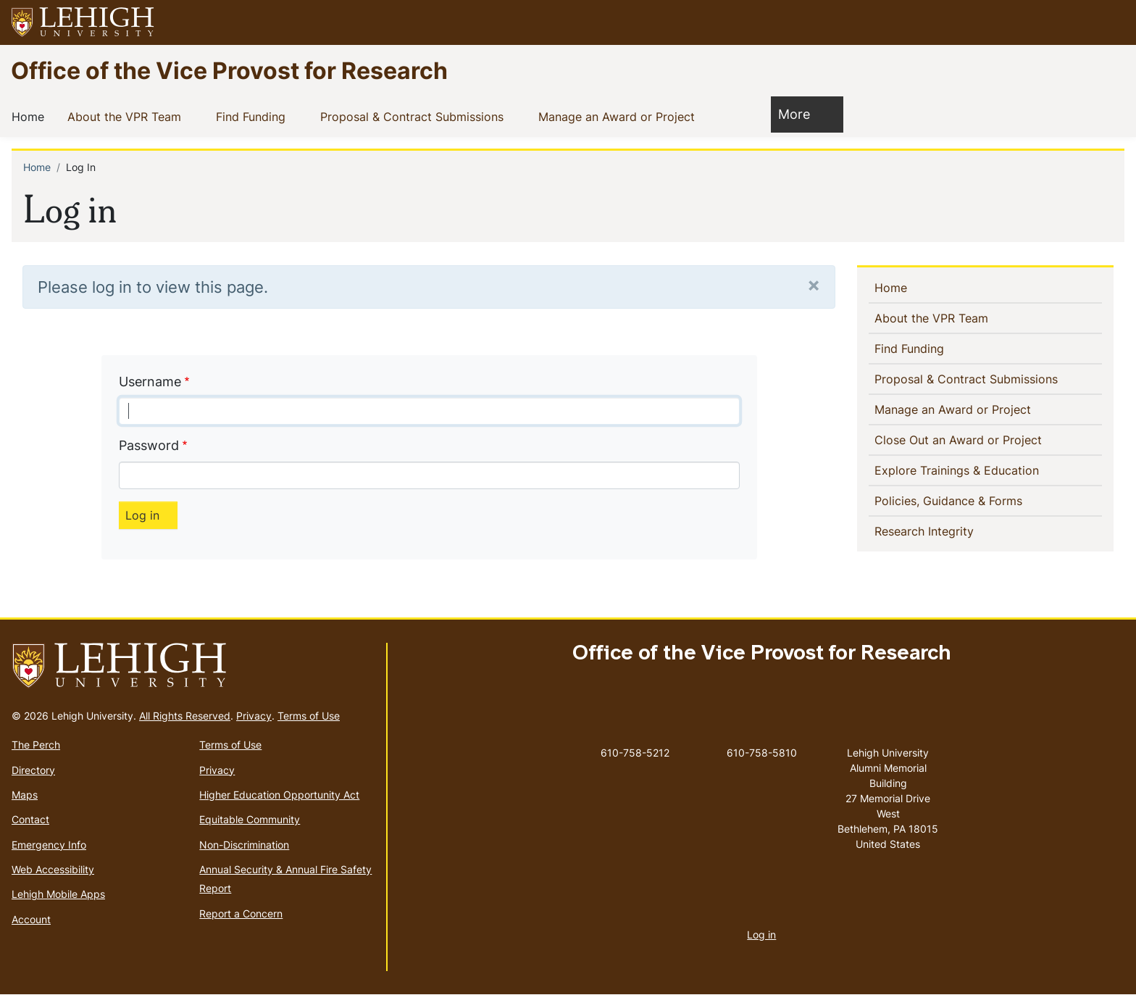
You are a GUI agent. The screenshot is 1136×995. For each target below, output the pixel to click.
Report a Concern (241, 913)
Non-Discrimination (244, 845)
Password (149, 445)
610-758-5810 (762, 752)
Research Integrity (927, 530)
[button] (1111, 22)
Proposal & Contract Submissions (414, 116)
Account (31, 919)
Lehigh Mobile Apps (58, 894)
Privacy (254, 716)
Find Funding (253, 116)
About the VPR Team (127, 116)
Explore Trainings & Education (959, 469)
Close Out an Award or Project (981, 439)
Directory (33, 770)
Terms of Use (308, 716)
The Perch (36, 745)
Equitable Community (249, 819)
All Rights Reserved (184, 716)
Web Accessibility (53, 869)
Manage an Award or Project (619, 116)
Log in (761, 934)
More (801, 113)
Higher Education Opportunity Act (279, 795)
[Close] (814, 284)
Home (31, 116)
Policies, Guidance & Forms (951, 500)
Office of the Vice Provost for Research (229, 70)
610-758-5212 (635, 752)
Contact (30, 819)
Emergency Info (49, 845)
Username (150, 381)
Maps (25, 795)
